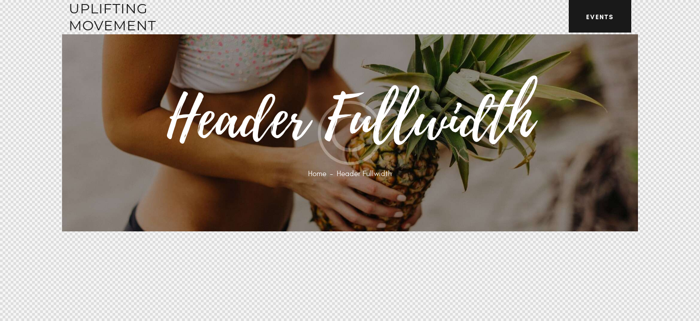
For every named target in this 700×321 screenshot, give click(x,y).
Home (317, 174)
